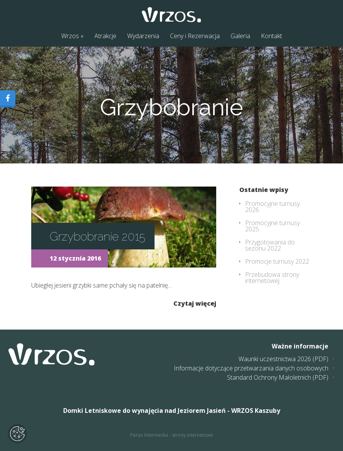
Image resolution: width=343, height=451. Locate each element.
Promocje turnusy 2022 (277, 261)
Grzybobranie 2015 (97, 236)
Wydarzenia (143, 36)
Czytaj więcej (194, 302)
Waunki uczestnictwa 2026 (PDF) (283, 359)
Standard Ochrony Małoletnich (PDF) (277, 377)
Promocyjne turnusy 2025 (272, 226)
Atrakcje (105, 36)
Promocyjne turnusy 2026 (272, 206)
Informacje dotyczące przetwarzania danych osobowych (251, 368)
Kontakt (271, 36)
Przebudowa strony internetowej (272, 277)
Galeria (240, 36)
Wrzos (70, 36)
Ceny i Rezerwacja (195, 36)
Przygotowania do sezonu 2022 (270, 245)
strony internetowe (192, 435)
